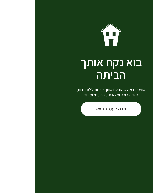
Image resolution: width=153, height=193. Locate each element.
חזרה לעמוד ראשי (76, 109)
